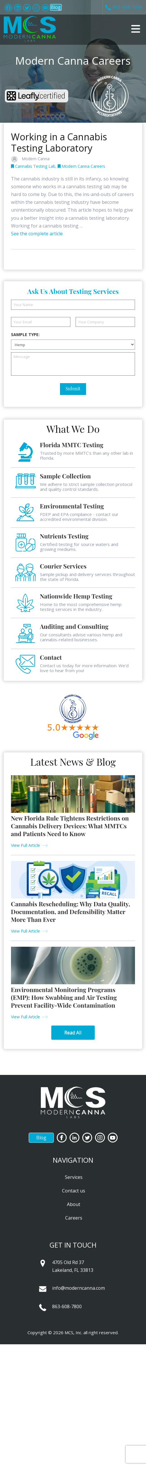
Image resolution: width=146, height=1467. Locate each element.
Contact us (73, 1191)
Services (74, 1177)
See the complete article (37, 233)
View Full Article (25, 845)
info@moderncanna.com (78, 1288)
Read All (72, 1032)
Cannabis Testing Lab (33, 166)
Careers (73, 1218)
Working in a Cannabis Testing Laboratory (59, 142)
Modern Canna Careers (81, 166)
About (73, 1204)
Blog (56, 7)
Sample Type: (25, 335)
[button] (135, 29)
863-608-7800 (67, 1306)
